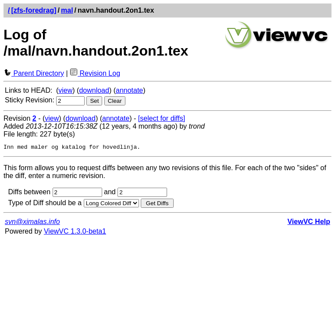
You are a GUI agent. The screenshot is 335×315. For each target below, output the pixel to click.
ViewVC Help (308, 223)
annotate (129, 90)
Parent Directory (34, 73)
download (94, 90)
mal (67, 10)
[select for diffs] (161, 118)
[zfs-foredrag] (33, 10)
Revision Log (95, 73)
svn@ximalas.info (32, 223)
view (65, 90)
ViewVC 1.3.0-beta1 (75, 232)
